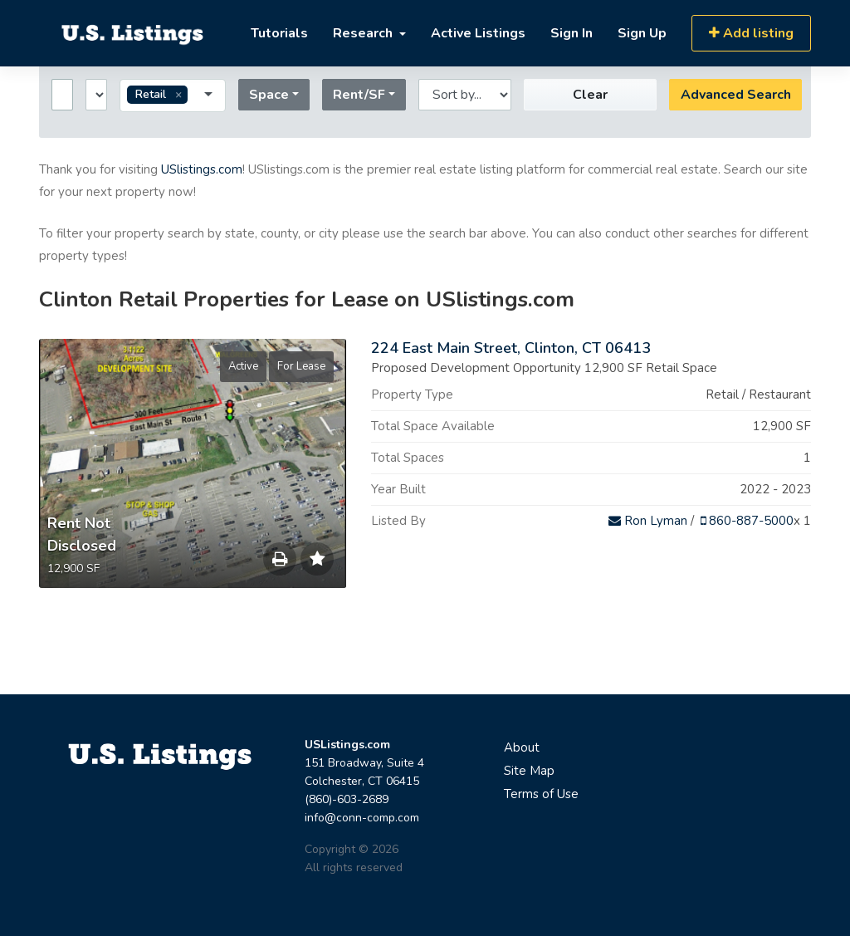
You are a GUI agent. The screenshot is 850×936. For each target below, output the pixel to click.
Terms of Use (541, 794)
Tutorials (279, 33)
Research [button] (364, 33)
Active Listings (478, 33)
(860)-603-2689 (346, 799)
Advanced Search (736, 95)
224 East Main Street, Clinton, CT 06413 (511, 348)
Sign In (571, 33)
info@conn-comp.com (362, 818)
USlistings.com (201, 169)
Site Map (529, 770)
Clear (590, 95)
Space (269, 95)
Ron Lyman (647, 520)
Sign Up (642, 33)
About (522, 747)
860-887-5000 (747, 520)
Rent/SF (359, 95)
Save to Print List (279, 563)
